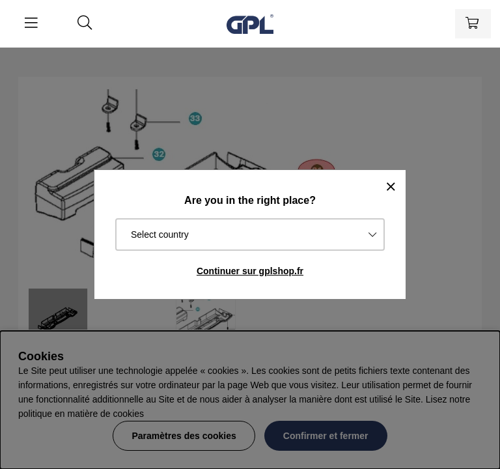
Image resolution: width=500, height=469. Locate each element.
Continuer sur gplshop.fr (250, 271)
